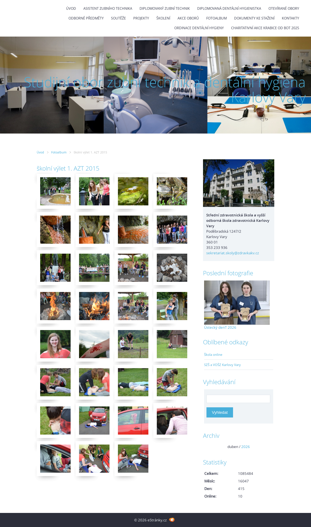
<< (209, 446)
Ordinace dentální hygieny (199, 28)
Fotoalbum (216, 18)
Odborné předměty (86, 18)
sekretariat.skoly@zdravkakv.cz (232, 252)
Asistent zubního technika (107, 8)
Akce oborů (188, 18)
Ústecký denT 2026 (220, 327)
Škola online (213, 354)
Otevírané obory (283, 8)
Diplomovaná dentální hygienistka (229, 8)
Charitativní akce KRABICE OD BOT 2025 (265, 28)
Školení (163, 18)
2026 (245, 446)
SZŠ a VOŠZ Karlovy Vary (222, 365)
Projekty (141, 18)
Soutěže (118, 18)
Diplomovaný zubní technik (165, 8)
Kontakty (290, 18)
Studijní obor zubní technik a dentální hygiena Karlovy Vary (165, 89)
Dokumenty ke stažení (254, 18)
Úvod (71, 8)
